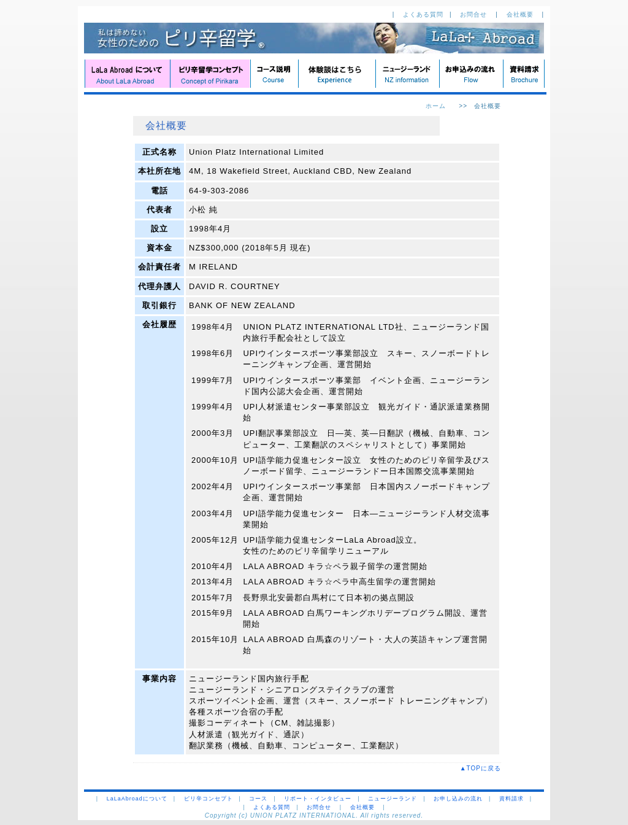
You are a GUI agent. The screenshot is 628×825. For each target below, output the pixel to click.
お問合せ (474, 14)
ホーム (436, 106)
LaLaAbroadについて (137, 799)
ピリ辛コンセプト (208, 799)
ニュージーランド (392, 799)
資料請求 (511, 799)
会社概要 (521, 14)
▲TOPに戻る (484, 768)
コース (258, 799)
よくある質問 (423, 14)
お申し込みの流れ (458, 799)
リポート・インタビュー (317, 799)
